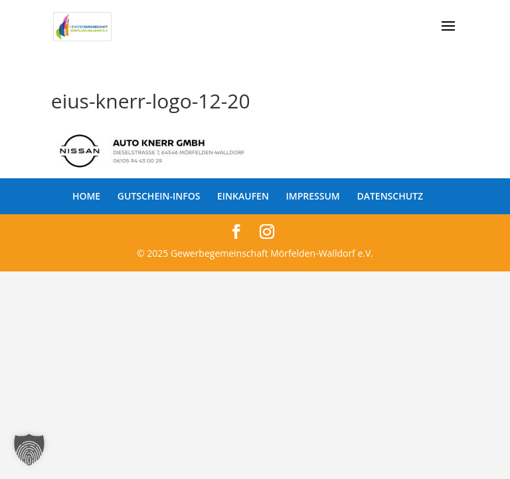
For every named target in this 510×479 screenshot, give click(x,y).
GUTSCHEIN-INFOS (159, 196)
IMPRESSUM (313, 196)
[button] (29, 449)
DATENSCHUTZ (390, 196)
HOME (86, 196)
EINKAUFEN (243, 196)
